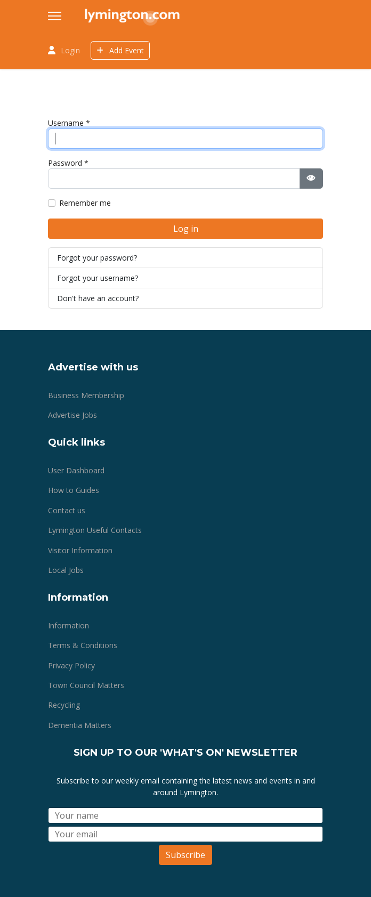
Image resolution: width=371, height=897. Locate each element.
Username (69, 123)
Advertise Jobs (72, 415)
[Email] (185, 834)
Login (70, 50)
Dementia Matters (79, 725)
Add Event (120, 50)
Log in (185, 229)
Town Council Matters (86, 685)
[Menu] (54, 16)
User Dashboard (76, 470)
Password (68, 163)
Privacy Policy (71, 665)
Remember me (85, 203)
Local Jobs (66, 570)
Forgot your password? (97, 258)
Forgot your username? (97, 278)
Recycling (64, 705)
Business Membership (86, 395)
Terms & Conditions (82, 645)
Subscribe (185, 855)
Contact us (66, 510)
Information (68, 625)
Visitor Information (80, 550)
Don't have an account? (98, 298)
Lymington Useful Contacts (95, 530)
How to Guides (73, 490)
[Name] (185, 815)
